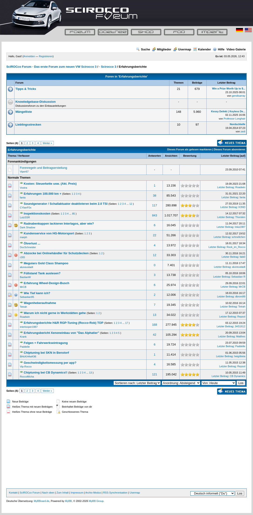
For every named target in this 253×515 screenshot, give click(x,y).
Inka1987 (240, 227)
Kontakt (13, 492)
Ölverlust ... (32, 243)
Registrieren (46, 56)
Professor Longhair (234, 118)
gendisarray (238, 95)
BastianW (25, 277)
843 (154, 215)
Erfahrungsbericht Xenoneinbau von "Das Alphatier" (61, 333)
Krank (23, 336)
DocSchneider (28, 247)
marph (23, 237)
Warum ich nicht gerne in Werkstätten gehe (55, 313)
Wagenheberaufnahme (40, 303)
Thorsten (240, 217)
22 (154, 235)
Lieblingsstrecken (28, 124)
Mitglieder (161, 49)
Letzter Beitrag (230, 155)
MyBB (68, 501)
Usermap (182, 49)
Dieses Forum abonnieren (229, 149)
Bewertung (189, 155)
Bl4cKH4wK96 (28, 356)
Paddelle (25, 346)
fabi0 (242, 256)
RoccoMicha (27, 376)
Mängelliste (23, 111)
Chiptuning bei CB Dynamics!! (45, 372)
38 (154, 195)
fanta (22, 197)
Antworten (154, 155)
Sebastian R (238, 276)
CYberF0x (25, 207)
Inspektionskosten (37, 213)
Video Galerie (236, 49)
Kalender (202, 49)
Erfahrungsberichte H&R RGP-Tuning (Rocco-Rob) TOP (63, 323)
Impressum (77, 492)
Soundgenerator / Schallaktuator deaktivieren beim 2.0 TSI (66, 203)
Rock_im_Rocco (236, 247)
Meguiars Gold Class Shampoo (46, 263)
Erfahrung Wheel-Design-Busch (46, 283)
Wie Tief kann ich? (37, 293)
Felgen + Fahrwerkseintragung (46, 343)
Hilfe (218, 49)
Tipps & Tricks (25, 89)
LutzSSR (25, 217)
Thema (12, 155)
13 (154, 315)
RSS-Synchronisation (115, 492)
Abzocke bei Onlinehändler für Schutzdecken (56, 253)
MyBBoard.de (41, 501)
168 (154, 324)
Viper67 (24, 171)
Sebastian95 (27, 297)
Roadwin (240, 187)
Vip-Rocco (26, 366)
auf (243, 155)
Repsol (241, 316)
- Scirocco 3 (107, 66)
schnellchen (238, 237)
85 (73, 213)
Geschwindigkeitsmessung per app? (50, 362)
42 (154, 334)
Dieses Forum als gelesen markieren (189, 149)
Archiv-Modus (93, 492)
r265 (22, 257)
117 (154, 205)
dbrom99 (240, 296)
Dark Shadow (27, 227)
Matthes (240, 336)
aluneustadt (26, 267)
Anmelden (29, 56)
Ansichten (171, 155)
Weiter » (47, 143)
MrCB (23, 287)
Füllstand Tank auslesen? (42, 273)
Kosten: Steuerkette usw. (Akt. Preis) (50, 183)
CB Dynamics (237, 376)
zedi (243, 131)
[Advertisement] (126, 451)
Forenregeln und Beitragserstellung (43, 167)
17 (126, 322)
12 (130, 203)
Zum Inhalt (62, 492)
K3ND (242, 207)
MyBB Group (96, 501)
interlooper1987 (29, 326)
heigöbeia (239, 356)
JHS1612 (240, 326)
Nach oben (48, 492)
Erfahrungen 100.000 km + (43, 193)
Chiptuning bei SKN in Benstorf (46, 352)
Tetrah (23, 306)
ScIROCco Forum (30, 492)
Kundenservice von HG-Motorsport (49, 233)
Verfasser (24, 155)
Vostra (23, 187)
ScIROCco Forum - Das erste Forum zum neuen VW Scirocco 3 (51, 66)
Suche (143, 49)
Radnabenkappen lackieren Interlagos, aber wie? (59, 223)
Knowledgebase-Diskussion (35, 101)
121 (154, 374)
